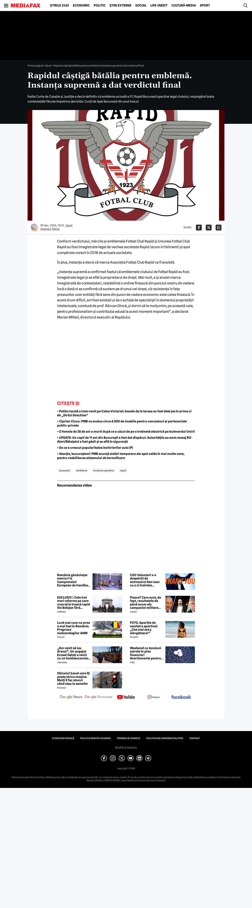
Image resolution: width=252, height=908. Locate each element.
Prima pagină (35, 65)
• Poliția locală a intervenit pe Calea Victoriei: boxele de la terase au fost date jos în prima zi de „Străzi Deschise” (124, 413)
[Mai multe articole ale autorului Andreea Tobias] (34, 227)
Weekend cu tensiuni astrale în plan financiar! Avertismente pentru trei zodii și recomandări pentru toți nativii (145, 653)
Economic (81, 5)
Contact (194, 738)
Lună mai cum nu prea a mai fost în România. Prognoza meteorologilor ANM (73, 628)
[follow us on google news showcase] (98, 697)
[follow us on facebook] (181, 697)
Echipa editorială (63, 738)
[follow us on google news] (71, 697)
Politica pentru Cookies (95, 738)
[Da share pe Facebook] (199, 227)
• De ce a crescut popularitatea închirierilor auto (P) (95, 448)
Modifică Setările (126, 747)
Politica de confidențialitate (164, 738)
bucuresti (64, 470)
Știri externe (120, 5)
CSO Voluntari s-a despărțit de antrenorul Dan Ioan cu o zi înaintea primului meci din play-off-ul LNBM (145, 580)
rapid (123, 470)
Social (140, 5)
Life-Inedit (159, 5)
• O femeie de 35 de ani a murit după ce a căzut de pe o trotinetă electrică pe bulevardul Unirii (126, 431)
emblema (81, 470)
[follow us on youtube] (126, 697)
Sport (205, 5)
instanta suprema (103, 470)
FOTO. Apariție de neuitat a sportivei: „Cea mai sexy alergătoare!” (144, 628)
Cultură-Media (183, 5)
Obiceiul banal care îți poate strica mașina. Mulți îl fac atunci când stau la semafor (73, 678)
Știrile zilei (59, 5)
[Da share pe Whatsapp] (218, 227)
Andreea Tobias (50, 228)
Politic (100, 5)
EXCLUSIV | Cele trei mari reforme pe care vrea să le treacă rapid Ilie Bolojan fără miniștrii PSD (73, 603)
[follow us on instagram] (153, 697)
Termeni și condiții (128, 738)
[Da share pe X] (209, 227)
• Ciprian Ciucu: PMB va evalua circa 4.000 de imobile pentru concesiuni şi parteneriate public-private (122, 423)
